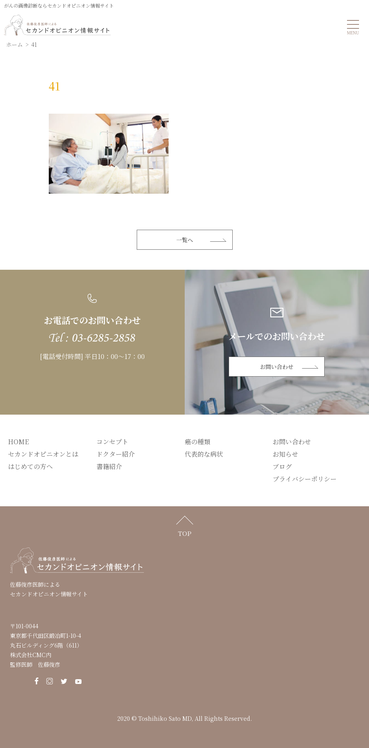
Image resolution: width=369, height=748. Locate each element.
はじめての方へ (30, 466)
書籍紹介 (109, 466)
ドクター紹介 (115, 454)
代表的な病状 (204, 454)
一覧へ (184, 240)
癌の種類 (197, 441)
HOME (18, 441)
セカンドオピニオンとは (43, 454)
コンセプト (112, 441)
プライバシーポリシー (305, 478)
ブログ (282, 466)
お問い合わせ (276, 367)
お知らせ (285, 454)
